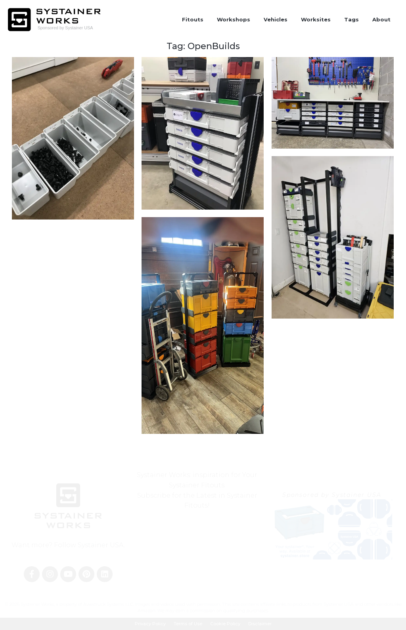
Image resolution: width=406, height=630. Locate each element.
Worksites (316, 19)
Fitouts (192, 19)
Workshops (233, 19)
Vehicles (275, 19)
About (381, 19)
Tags (351, 19)
